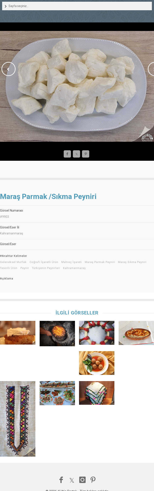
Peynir (24, 268)
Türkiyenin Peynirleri (46, 268)
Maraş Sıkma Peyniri (132, 262)
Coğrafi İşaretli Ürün (44, 262)
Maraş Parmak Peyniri (100, 262)
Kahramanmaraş (74, 268)
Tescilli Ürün (8, 268)
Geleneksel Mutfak (13, 262)
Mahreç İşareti (71, 262)
